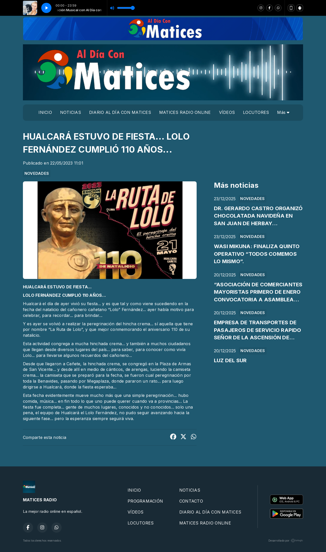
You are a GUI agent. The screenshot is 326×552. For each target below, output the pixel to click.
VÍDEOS (227, 112)
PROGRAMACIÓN (145, 501)
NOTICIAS (70, 112)
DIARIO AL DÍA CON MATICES (120, 112)
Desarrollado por (285, 540)
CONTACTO (191, 501)
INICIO (45, 112)
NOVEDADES (36, 173)
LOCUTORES (256, 112)
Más (283, 112)
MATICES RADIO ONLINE (185, 112)
